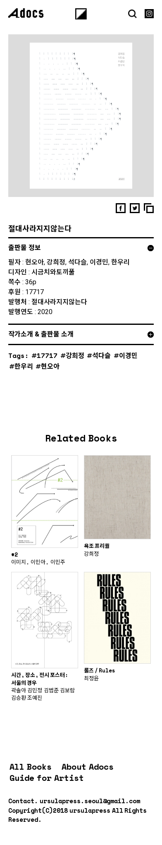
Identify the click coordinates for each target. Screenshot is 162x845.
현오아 (50, 366)
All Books (31, 767)
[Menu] (81, 13)
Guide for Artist (47, 778)
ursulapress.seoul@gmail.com (90, 800)
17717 (47, 355)
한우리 (23, 366)
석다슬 (101, 355)
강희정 (75, 355)
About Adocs (88, 767)
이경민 (128, 355)
